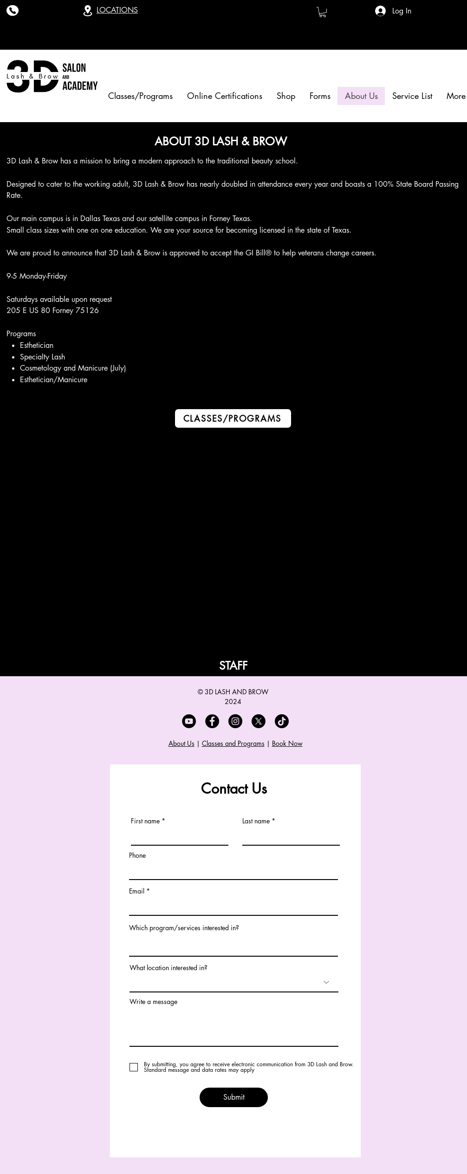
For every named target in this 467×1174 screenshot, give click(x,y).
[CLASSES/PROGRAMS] (233, 418)
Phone (137, 855)
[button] (323, 12)
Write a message (153, 1001)
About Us (182, 743)
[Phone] (12, 10)
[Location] (88, 10)
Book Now (287, 743)
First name (145, 821)
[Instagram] (235, 721)
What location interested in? (169, 968)
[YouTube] (189, 721)
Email (136, 891)
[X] (259, 721)
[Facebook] (212, 721)
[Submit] (234, 1097)
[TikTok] (282, 721)
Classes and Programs (233, 743)
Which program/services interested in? (184, 928)
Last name (256, 821)
